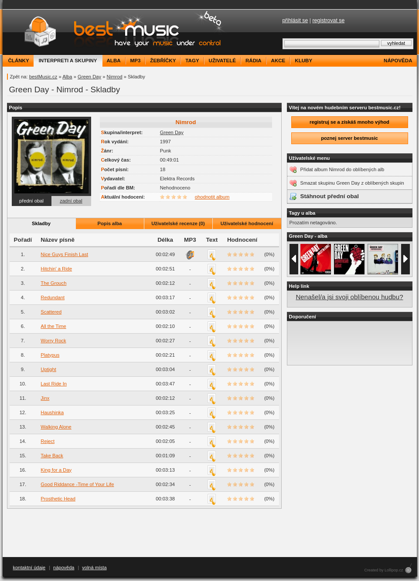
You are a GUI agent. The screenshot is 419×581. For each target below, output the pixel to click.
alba (114, 60)
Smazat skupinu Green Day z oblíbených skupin (352, 183)
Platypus (50, 355)
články (18, 60)
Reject (48, 441)
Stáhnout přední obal (329, 196)
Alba (67, 76)
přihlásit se (295, 20)
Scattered (51, 311)
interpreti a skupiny (68, 60)
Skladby (41, 223)
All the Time (53, 326)
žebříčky (163, 60)
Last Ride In (54, 383)
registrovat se (328, 20)
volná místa (94, 567)
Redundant (53, 297)
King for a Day (56, 470)
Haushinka (52, 412)
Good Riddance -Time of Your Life (77, 484)
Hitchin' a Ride (56, 268)
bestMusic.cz (43, 76)
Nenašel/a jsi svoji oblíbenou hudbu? (349, 297)
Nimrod (115, 76)
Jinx (45, 398)
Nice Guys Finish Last (64, 254)
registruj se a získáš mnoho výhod (349, 122)
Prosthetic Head (58, 498)
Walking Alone (56, 426)
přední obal (31, 200)
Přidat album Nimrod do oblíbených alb (342, 169)
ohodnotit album (212, 196)
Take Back (52, 455)
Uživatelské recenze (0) (178, 223)
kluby (303, 60)
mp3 (135, 60)
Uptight (48, 369)
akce (278, 60)
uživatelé (222, 60)
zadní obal (71, 200)
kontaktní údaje (29, 567)
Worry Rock (53, 340)
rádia (253, 60)
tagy (192, 60)
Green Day (89, 76)
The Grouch (53, 283)
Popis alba (110, 223)
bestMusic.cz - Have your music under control (116, 32)
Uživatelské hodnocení (247, 223)
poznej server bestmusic (349, 138)
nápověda (398, 60)
